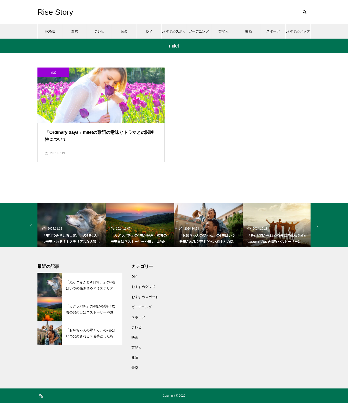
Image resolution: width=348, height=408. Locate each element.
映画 (248, 31)
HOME (50, 31)
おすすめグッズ (298, 31)
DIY (149, 31)
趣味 (74, 31)
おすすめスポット (174, 34)
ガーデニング (198, 31)
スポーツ (273, 31)
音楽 (124, 31)
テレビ (99, 31)
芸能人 (223, 31)
